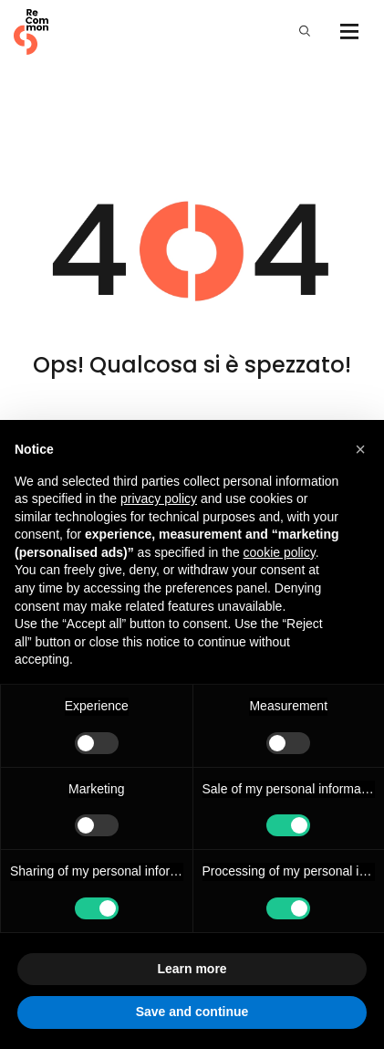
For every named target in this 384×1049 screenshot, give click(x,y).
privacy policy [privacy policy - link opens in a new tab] (158, 498)
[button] (360, 449)
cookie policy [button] (280, 552)
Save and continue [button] (192, 1011)
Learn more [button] (191, 968)
